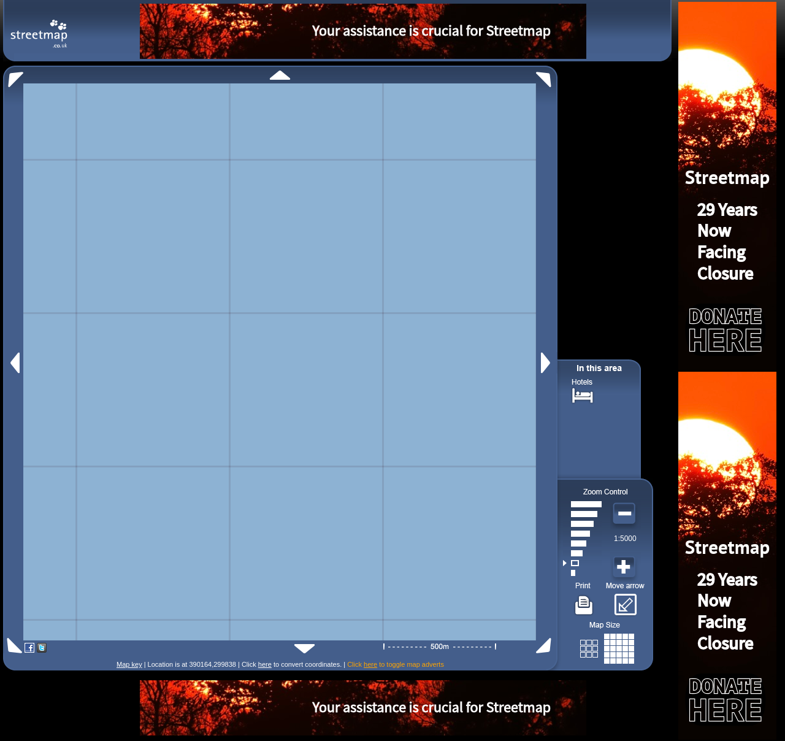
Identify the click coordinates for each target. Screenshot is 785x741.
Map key (129, 664)
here (265, 664)
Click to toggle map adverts (395, 664)
